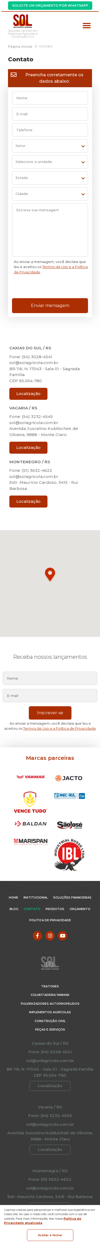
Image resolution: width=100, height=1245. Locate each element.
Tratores (50, 986)
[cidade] (50, 193)
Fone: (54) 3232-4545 (31, 416)
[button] (50, 575)
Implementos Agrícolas (50, 1012)
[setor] (50, 145)
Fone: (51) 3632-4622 (30, 470)
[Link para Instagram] (50, 935)
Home (13, 897)
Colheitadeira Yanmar (50, 995)
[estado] (50, 177)
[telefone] (50, 130)
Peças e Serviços (50, 1029)
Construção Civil (50, 1021)
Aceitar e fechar (50, 1235)
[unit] (50, 161)
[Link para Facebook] (37, 935)
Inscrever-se (50, 712)
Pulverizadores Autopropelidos (50, 1003)
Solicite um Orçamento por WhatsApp (50, 5)
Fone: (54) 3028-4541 (30, 356)
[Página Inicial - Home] (22, 21)
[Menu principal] (86, 26)
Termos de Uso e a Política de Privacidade (59, 728)
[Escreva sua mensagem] (50, 230)
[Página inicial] (20, 46)
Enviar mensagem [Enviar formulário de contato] (50, 305)
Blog (14, 909)
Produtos (55, 909)
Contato (32, 909)
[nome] (50, 98)
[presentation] (49, 287)
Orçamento (80, 909)
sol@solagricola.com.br (33, 362)
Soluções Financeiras (72, 897)
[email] (50, 114)
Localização (28, 393)
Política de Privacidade (50, 920)
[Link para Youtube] (62, 935)
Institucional (35, 897)
